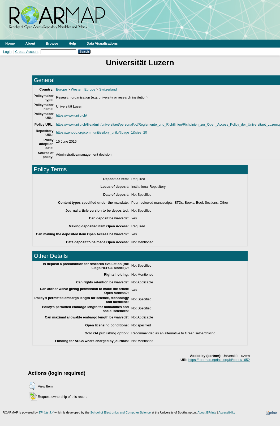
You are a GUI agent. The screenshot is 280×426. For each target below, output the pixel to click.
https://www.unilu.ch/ (71, 115)
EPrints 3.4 (45, 412)
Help (72, 43)
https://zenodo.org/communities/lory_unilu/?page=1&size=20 (101, 132)
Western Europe (83, 89)
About (30, 43)
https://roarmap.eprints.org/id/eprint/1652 (219, 360)
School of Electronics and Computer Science (120, 412)
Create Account (26, 52)
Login (7, 52)
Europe (61, 89)
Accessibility (226, 412)
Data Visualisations (102, 43)
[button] (32, 386)
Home (10, 43)
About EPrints (206, 412)
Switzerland (108, 89)
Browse (52, 43)
